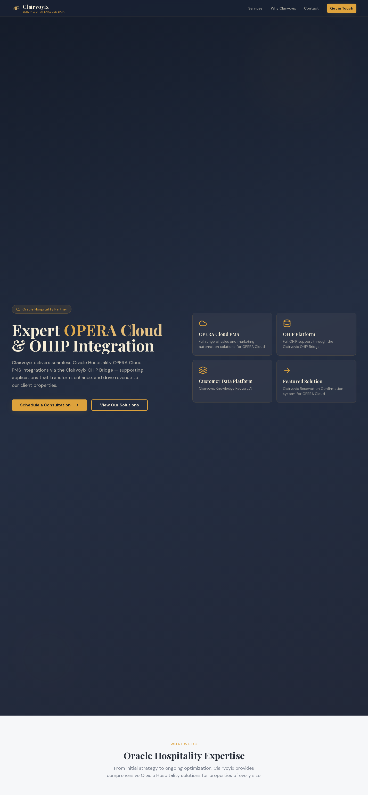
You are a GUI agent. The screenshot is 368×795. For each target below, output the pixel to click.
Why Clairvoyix (283, 8)
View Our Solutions (119, 405)
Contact (311, 8)
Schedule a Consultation (49, 405)
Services (255, 8)
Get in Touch (341, 8)
